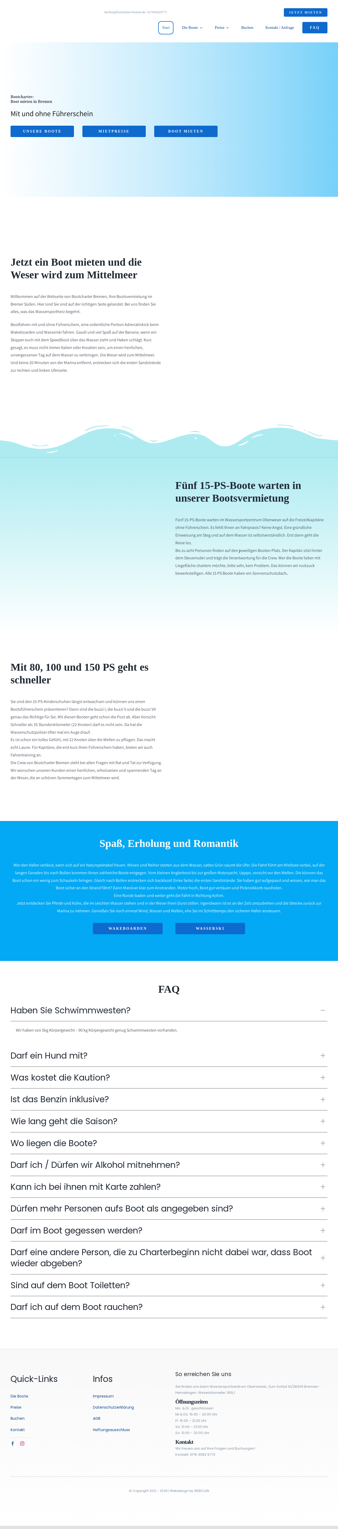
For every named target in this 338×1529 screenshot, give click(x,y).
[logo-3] (34, 4)
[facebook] (13, 1443)
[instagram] (22, 1443)
